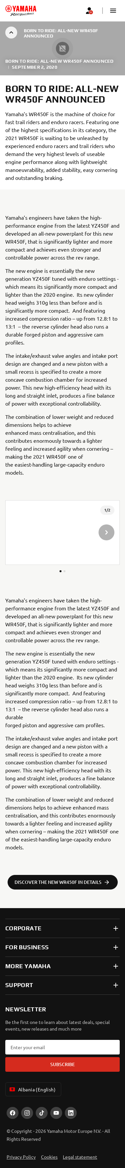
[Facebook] (13, 1113)
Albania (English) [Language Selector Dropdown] (32, 1089)
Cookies (49, 1157)
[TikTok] (42, 1113)
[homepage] (20, 11)
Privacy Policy (21, 1157)
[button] (113, 10)
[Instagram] (27, 1113)
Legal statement (80, 1157)
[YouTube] (56, 1113)
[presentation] (62, 533)
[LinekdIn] (71, 1113)
